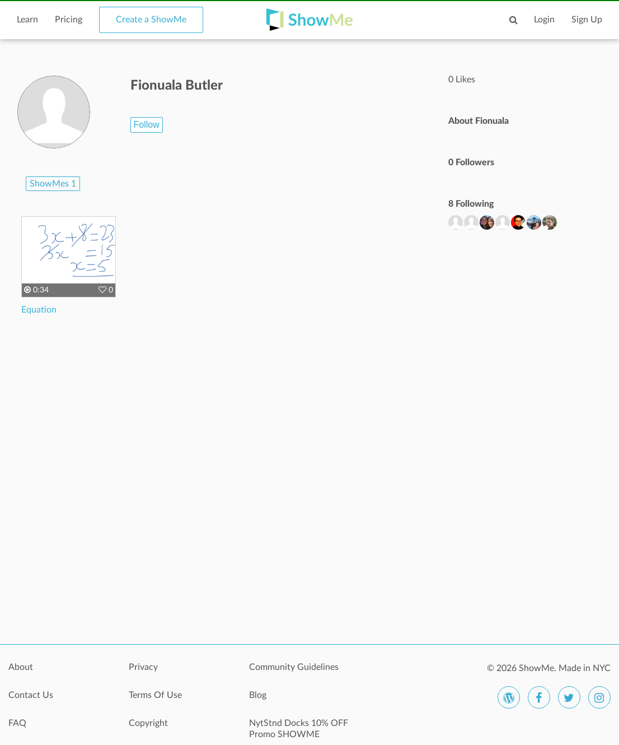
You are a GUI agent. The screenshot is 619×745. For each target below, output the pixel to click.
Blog (257, 695)
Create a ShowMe (151, 19)
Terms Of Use (155, 695)
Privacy (143, 667)
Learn (27, 19)
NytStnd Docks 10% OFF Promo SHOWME (298, 729)
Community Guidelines (294, 667)
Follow (147, 124)
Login (544, 19)
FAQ (17, 723)
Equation (39, 309)
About (20, 667)
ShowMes (53, 183)
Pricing (68, 19)
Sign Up (586, 19)
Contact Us (30, 695)
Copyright (148, 723)
